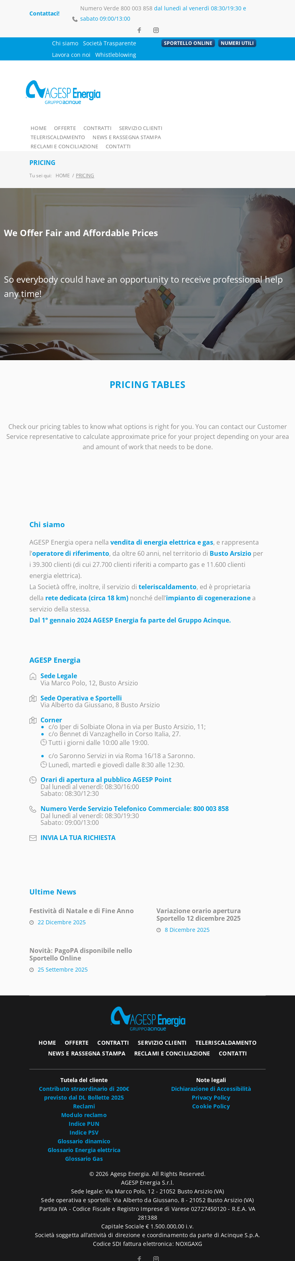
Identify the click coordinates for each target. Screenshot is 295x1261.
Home (63, 165)
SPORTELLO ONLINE (188, 43)
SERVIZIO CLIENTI (141, 127)
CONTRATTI (97, 127)
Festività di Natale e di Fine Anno (81, 901)
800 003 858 (136, 8)
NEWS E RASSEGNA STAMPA (64, 136)
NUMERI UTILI (237, 43)
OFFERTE (64, 127)
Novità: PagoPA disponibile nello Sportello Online (80, 945)
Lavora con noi (71, 54)
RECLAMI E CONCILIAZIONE (139, 136)
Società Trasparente (109, 43)
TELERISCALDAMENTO (197, 127)
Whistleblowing (115, 54)
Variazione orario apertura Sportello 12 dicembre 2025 (198, 905)
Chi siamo (65, 43)
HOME (38, 127)
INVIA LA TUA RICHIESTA (78, 828)
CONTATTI (193, 136)
